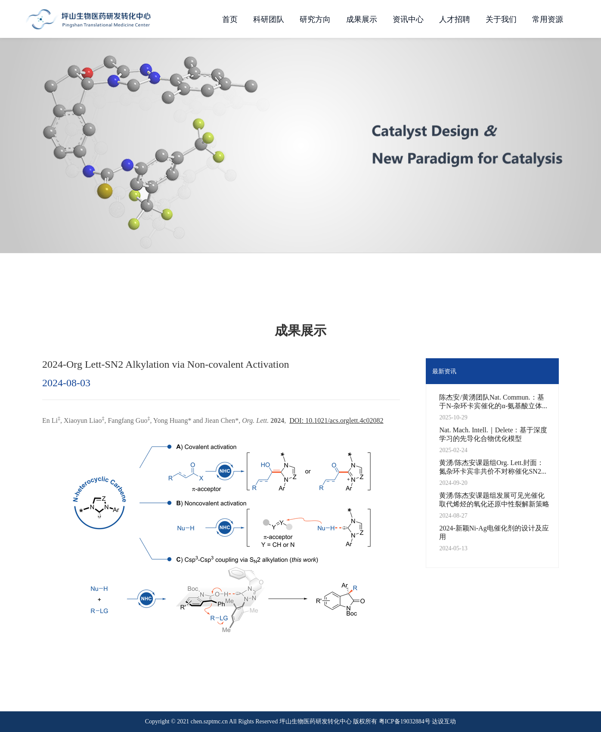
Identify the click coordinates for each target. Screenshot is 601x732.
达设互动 (444, 721)
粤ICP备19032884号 (405, 721)
